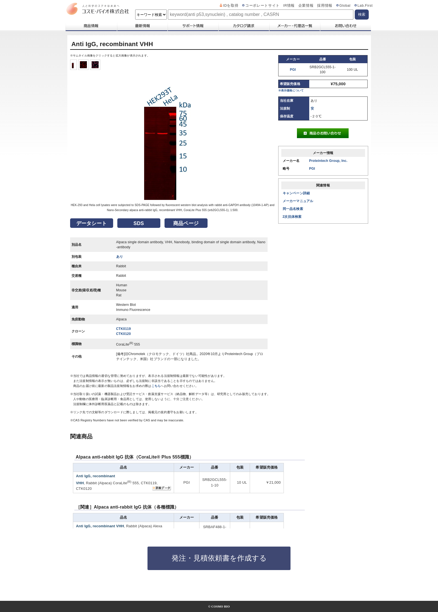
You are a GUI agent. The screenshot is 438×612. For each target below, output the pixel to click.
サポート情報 (192, 25)
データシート (91, 223)
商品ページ (186, 223)
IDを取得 (231, 6)
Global (345, 6)
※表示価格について (291, 90)
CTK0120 (123, 334)
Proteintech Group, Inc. (328, 161)
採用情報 (324, 6)
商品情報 (90, 25)
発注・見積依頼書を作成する (219, 558)
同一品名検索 (293, 209)
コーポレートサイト (262, 6)
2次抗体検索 (292, 217)
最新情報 (141, 25)
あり (119, 257)
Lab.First (365, 6)
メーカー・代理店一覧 (294, 25)
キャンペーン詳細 (296, 193)
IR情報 (289, 6)
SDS (139, 223)
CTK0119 (123, 329)
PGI (293, 70)
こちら (156, 385)
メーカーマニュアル (298, 201)
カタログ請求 (243, 25)
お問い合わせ (345, 25)
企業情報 (306, 6)
